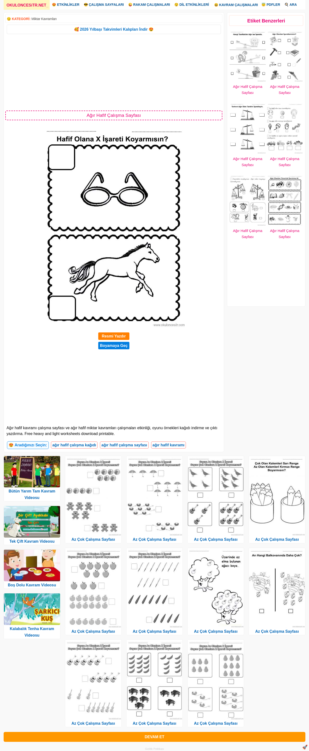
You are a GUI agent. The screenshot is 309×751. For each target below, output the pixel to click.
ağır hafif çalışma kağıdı (74, 445)
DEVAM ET (154, 737)
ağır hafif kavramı (169, 445)
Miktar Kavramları (44, 19)
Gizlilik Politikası (154, 748)
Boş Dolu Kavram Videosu (32, 585)
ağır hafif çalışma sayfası (124, 445)
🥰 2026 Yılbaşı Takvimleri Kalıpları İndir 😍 (114, 29)
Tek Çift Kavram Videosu (32, 541)
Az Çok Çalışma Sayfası (93, 539)
